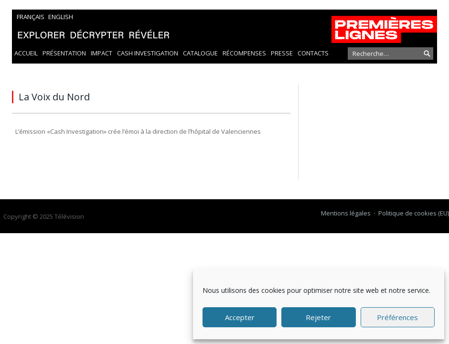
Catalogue (200, 53)
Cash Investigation (147, 53)
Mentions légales (346, 213)
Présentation (64, 53)
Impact (101, 53)
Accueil (26, 53)
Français (30, 16)
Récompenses (244, 53)
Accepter (240, 317)
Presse (282, 53)
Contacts (313, 53)
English (60, 16)
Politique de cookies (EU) (413, 213)
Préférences (397, 317)
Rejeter (318, 317)
